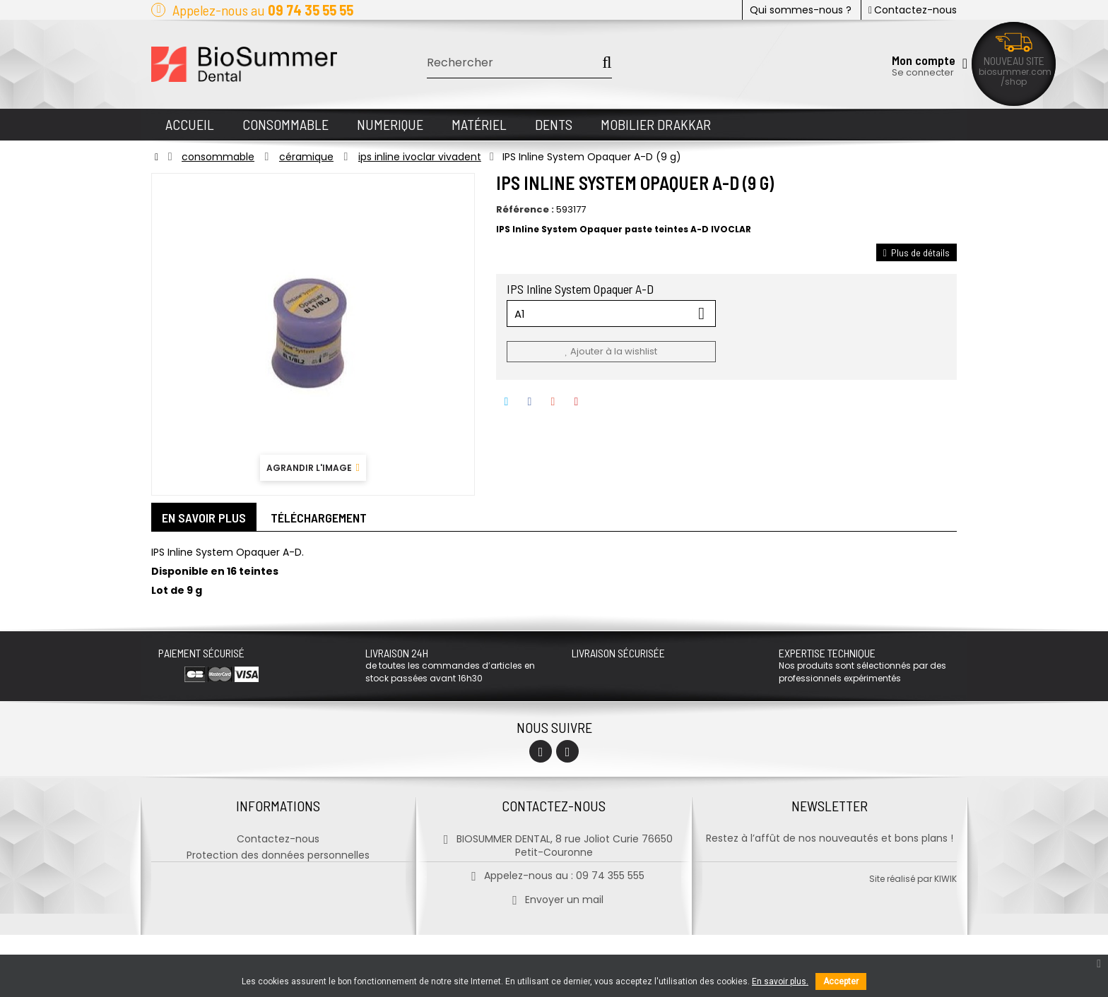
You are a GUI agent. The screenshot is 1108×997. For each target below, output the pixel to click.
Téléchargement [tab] (319, 517)
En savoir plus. (780, 981)
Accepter (841, 981)
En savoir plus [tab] (204, 517)
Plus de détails (916, 252)
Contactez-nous (912, 10)
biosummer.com (1015, 72)
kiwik (945, 941)
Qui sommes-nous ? (800, 10)
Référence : (525, 209)
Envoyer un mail (553, 899)
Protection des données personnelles (278, 854)
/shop (1014, 82)
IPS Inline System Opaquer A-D (581, 289)
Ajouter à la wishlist (610, 351)
